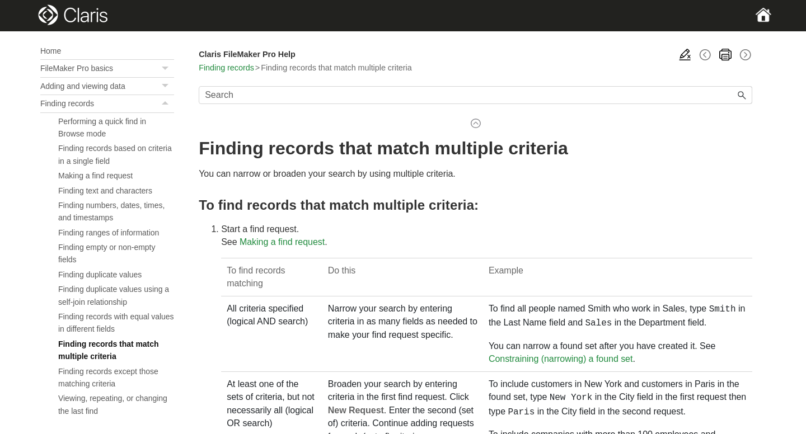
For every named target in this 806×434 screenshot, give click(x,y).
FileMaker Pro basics (107, 68)
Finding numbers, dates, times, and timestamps (111, 211)
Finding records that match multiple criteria (108, 350)
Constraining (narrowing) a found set (560, 356)
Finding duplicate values (100, 274)
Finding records (107, 103)
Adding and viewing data (107, 86)
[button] (166, 68)
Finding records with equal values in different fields (116, 322)
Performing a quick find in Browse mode (102, 127)
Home (50, 50)
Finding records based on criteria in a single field (115, 154)
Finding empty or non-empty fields (106, 253)
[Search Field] (475, 95)
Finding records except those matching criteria (108, 377)
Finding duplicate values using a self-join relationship (113, 295)
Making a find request (95, 175)
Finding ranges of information (108, 232)
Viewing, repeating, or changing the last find (112, 404)
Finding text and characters (105, 190)
